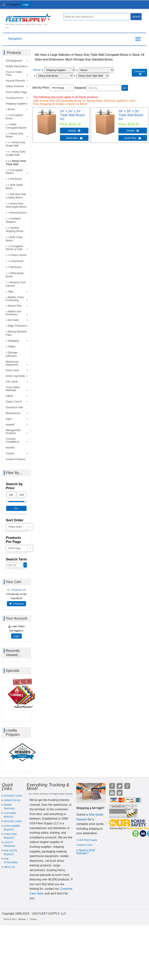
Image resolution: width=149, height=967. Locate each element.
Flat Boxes (16, 178)
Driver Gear (12, 370)
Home (37, 69)
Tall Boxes (16, 267)
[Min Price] (11, 495)
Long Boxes (16, 261)
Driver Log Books (15, 375)
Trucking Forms (14, 97)
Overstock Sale (14, 407)
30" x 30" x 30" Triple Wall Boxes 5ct (130, 115)
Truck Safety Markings (13, 389)
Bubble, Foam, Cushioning (15, 299)
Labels (9, 395)
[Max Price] (22, 495)
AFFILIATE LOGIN (13, 821)
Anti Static (13, 320)
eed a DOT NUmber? (85, 852)
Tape (10, 291)
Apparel (10, 424)
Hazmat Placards (15, 80)
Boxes (11, 109)
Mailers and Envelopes (13, 313)
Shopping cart (18, 589)
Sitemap (22, 919)
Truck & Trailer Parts (14, 73)
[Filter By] (104, 88)
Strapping (13, 340)
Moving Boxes (18, 212)
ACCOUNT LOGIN (13, 796)
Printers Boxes (18, 255)
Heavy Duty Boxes (14, 135)
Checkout (16, 603)
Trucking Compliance (12, 440)
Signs (9, 418)
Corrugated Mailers (14, 171)
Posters (10, 453)
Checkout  (139, 72)
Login (26, 4)
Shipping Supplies (16, 103)
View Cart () (135, 6)
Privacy (33, 919)
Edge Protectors (17, 325)
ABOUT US (9, 867)
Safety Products (15, 86)
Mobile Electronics (16, 66)
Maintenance (13, 413)
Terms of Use (10, 919)
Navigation (15, 38)
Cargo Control (14, 401)
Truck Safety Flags (16, 92)
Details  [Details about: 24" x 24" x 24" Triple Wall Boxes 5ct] (74, 130)
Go (125, 88)
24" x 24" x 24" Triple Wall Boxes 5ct (72, 115)
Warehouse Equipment (12, 363)
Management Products (13, 432)
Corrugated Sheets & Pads (14, 248)
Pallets (12, 346)
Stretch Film (15, 305)
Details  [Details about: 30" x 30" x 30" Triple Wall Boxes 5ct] (133, 130)
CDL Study (12, 381)
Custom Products (15, 459)
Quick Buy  (74, 138)
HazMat (10, 447)
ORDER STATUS (12, 800)
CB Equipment (14, 60)
